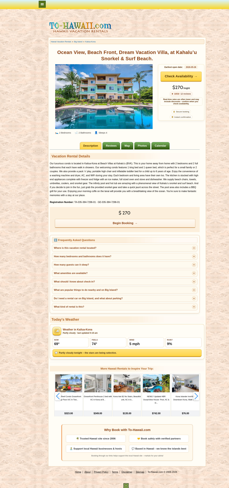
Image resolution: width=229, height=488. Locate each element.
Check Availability (179, 76)
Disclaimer (127, 469)
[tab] (90, 145)
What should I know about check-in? (74, 281)
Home (78, 469)
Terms (115, 469)
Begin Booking (123, 223)
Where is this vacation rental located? (75, 248)
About (88, 469)
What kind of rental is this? (69, 306)
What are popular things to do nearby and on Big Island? (86, 290)
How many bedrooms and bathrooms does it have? (82, 256)
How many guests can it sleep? (71, 264)
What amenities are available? (71, 273)
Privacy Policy (101, 469)
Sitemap (140, 469)
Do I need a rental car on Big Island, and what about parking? (88, 298)
